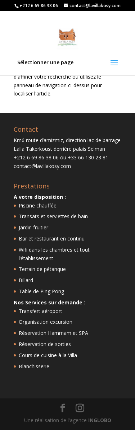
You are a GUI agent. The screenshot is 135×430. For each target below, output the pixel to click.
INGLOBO (99, 420)
